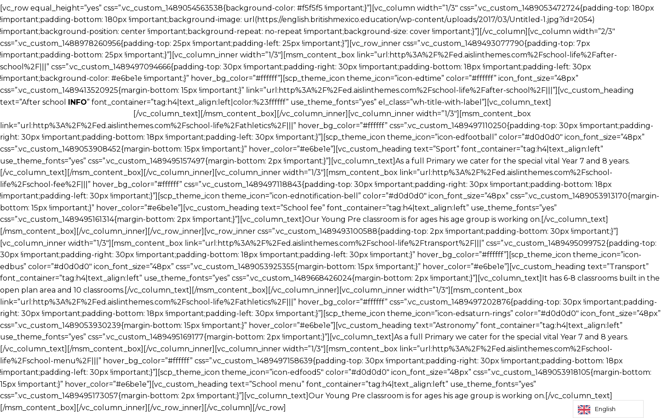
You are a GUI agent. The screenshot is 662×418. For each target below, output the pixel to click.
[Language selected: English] (608, 409)
